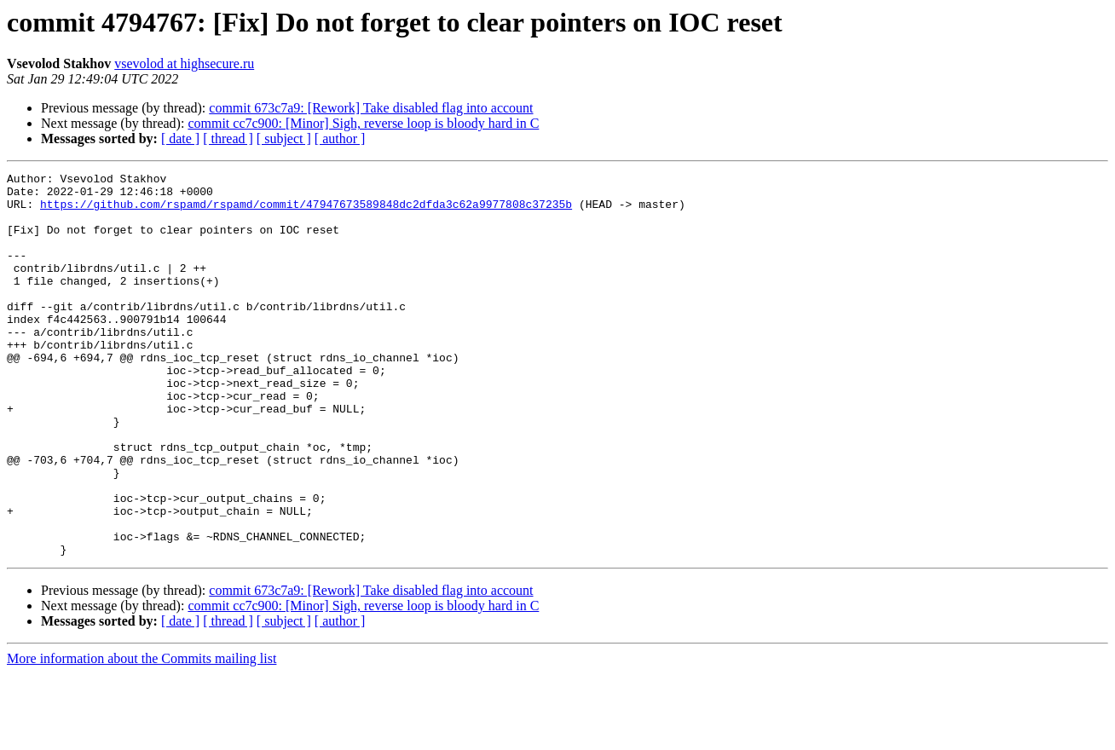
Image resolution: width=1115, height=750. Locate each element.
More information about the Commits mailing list (141, 735)
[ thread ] (228, 138)
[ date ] (180, 138)
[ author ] (340, 138)
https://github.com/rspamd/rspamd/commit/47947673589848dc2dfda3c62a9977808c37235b (306, 211)
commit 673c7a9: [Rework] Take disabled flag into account (371, 108)
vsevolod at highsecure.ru (184, 63)
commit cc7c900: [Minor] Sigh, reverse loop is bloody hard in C (363, 123)
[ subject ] (284, 138)
